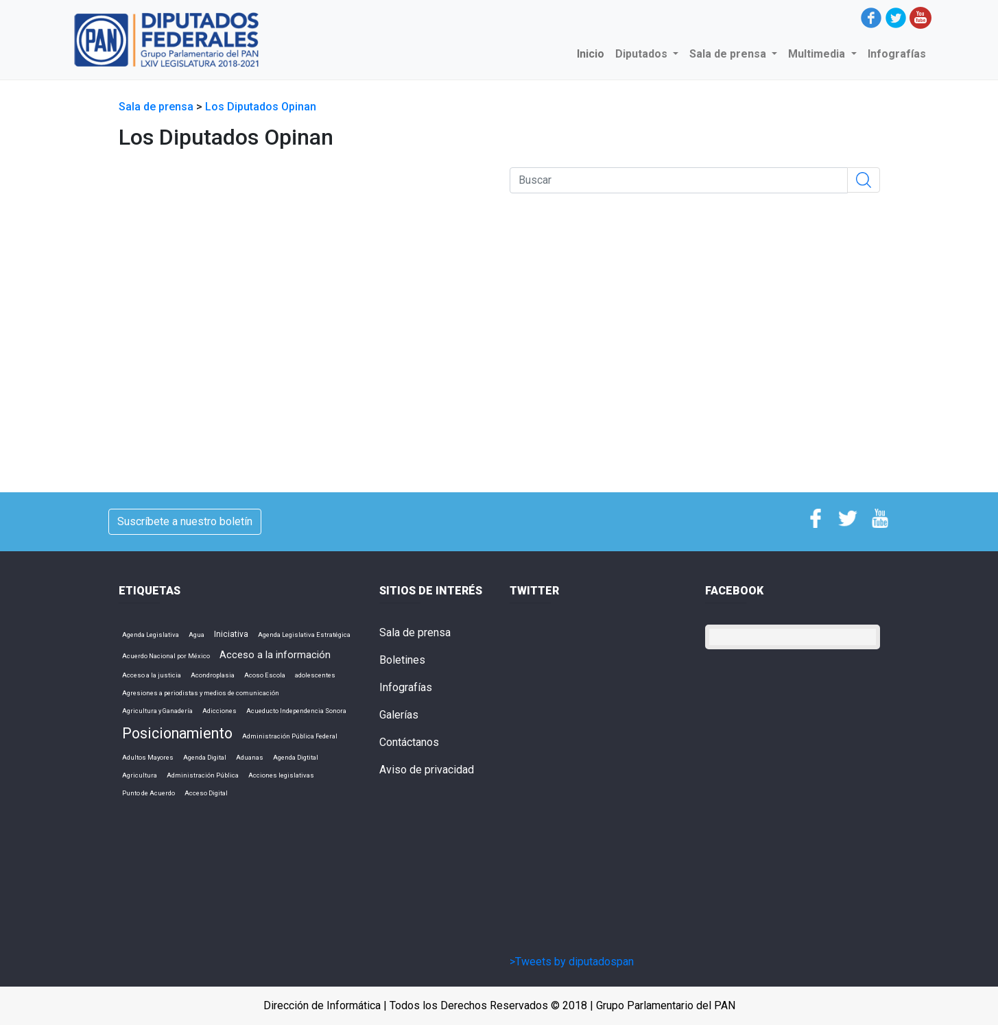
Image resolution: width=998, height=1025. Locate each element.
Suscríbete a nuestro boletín (184, 521)
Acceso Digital (206, 793)
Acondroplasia (213, 675)
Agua (196, 634)
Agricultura (139, 775)
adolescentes (315, 675)
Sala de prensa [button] (729, 53)
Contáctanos (409, 742)
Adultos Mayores (148, 757)
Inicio (593, 53)
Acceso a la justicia (151, 675)
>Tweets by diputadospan (572, 961)
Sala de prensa (157, 106)
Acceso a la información (275, 655)
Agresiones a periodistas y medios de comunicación (200, 693)
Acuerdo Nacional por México (166, 656)
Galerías (398, 714)
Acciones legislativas (281, 775)
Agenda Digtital (295, 757)
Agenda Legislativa (150, 634)
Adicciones (219, 710)
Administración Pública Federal (289, 736)
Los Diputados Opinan (260, 106)
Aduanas (249, 757)
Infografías (897, 53)
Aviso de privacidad (426, 769)
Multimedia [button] (818, 53)
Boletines (402, 659)
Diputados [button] (642, 53)
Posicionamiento (177, 733)
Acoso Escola (264, 675)
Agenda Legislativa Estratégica (304, 634)
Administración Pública (203, 775)
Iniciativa (231, 634)
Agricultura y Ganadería (157, 710)
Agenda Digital (204, 757)
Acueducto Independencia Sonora (296, 710)
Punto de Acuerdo (148, 793)
